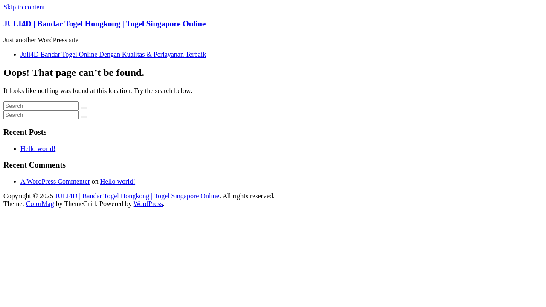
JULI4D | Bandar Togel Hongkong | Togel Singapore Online (104, 23)
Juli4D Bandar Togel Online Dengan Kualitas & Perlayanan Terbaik (113, 54)
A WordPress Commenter (55, 181)
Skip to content (24, 7)
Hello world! (37, 148)
